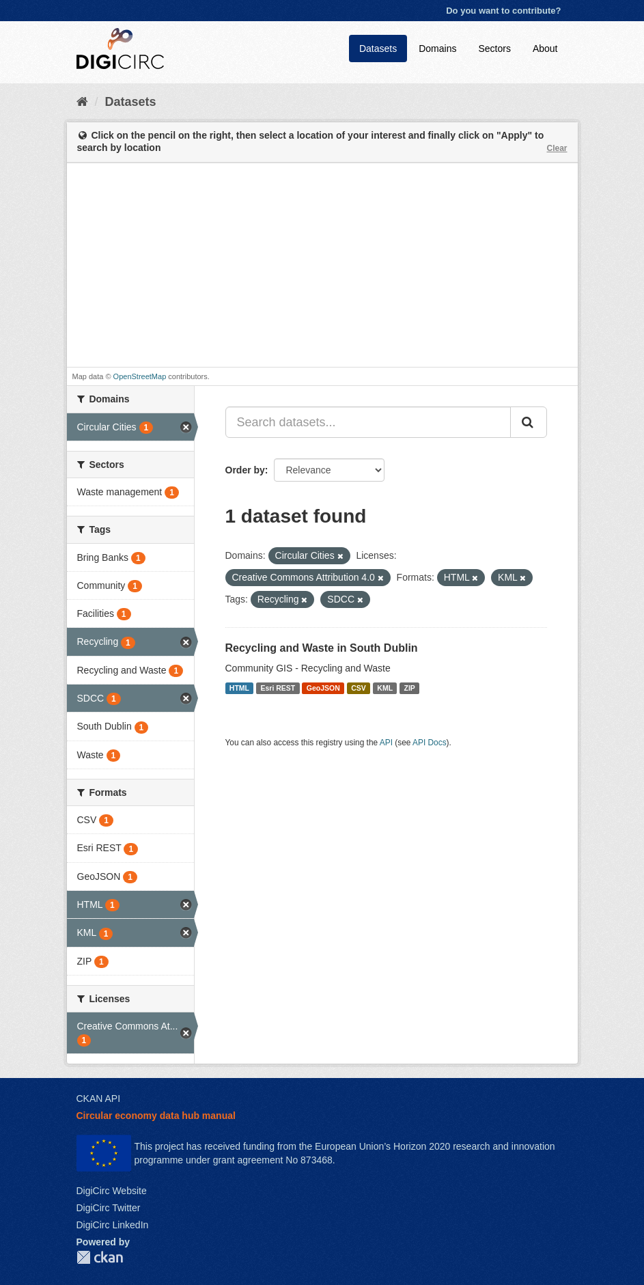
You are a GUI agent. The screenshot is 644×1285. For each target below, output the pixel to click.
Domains (437, 48)
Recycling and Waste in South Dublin (321, 648)
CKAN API (98, 1098)
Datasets (378, 48)
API (386, 742)
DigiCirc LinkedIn (112, 1224)
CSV (358, 688)
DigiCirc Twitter (108, 1207)
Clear (556, 148)
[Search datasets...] (368, 422)
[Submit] (528, 422)
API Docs (429, 742)
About (545, 48)
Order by (245, 470)
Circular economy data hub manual (156, 1115)
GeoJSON (323, 688)
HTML (239, 688)
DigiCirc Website (111, 1190)
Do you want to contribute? (503, 10)
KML (385, 688)
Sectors (494, 48)
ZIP (409, 688)
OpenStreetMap (140, 376)
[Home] (82, 102)
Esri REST (277, 688)
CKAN (99, 1257)
